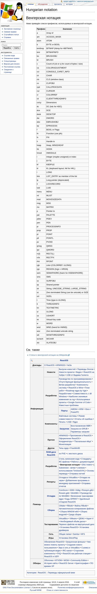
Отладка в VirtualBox (68, 477)
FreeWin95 (75, 448)
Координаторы (65, 441)
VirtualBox (63, 518)
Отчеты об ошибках (84, 419)
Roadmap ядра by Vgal (76, 391)
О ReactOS (49, 365)
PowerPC (75, 412)
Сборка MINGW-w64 (69, 512)
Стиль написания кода (69, 459)
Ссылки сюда (9, 55)
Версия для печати (11, 64)
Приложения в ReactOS (80, 436)
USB (69, 422)
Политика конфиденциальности (71, 587)
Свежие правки (10, 32)
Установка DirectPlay (68, 538)
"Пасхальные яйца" (83, 441)
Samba (76, 534)
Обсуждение (43, 4)
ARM (81, 409)
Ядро (75, 422)
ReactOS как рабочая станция (76, 554)
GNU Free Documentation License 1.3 (18, 587)
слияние (81, 468)
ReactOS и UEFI (51, 556)
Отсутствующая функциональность (75, 382)
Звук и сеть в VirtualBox (69, 548)
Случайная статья (11, 34)
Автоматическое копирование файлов (76, 509)
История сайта (51, 563)
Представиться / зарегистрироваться (78, 1)
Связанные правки (11, 58)
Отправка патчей (77, 474)
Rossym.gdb (87, 490)
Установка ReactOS (69, 527)
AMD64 (74, 409)
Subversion (64, 468)
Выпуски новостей (67, 369)
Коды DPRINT (71, 499)
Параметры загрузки (80, 432)
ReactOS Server (66, 563)
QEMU (81, 518)
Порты (64, 411)
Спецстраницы (10, 61)
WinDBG (75, 493)
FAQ (59, 554)
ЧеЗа (69, 365)
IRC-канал (67, 551)
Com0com (63, 490)
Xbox (87, 409)
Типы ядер (64, 448)
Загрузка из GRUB (79, 429)
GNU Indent (87, 465)
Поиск (3, 41)
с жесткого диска (75, 454)
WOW (66, 560)
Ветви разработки (67, 385)
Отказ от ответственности (57, 590)
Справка (7, 37)
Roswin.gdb (64, 493)
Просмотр (58, 4)
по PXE (62, 454)
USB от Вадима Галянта (77, 375)
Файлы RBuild (80, 506)
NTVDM (58, 560)
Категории (31, 573)
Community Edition (79, 560)
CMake (62, 506)
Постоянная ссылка (12, 67)
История (69, 4)
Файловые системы (68, 416)
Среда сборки (75, 514)
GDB (72, 490)
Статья (31, 4)
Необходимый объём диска (72, 521)
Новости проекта (66, 372)
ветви (72, 468)
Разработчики (65, 394)
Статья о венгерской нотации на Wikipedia (48, 355)
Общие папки (65, 534)
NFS (83, 534)
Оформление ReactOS (69, 438)
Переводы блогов (85, 369)
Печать (62, 422)
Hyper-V (90, 518)
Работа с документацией (82, 462)
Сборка (51, 510)
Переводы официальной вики (61, 573)
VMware (73, 518)
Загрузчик (64, 429)
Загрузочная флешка (75, 542)
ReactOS (64, 360)
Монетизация (65, 444)
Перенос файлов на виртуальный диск (76, 524)
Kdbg (78, 490)
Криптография (81, 563)
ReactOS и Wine (76, 388)
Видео (79, 372)
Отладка (51, 496)
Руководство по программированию (75, 379)
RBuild (70, 506)
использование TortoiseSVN (71, 471)
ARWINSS (60, 365)
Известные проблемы (69, 405)
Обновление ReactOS (54, 542)
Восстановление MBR (81, 426)
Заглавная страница (12, 29)
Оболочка (48, 560)
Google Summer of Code (79, 402)
